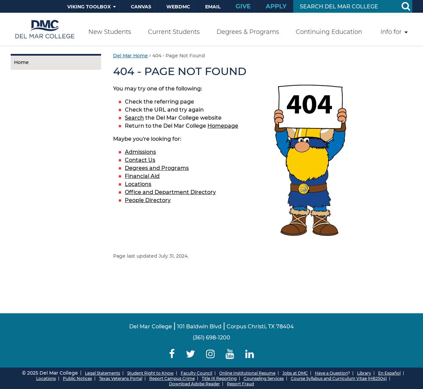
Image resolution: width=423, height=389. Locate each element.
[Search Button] (405, 6)
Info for (391, 32)
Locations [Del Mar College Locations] (46, 378)
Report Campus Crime (172, 378)
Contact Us (140, 160)
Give (243, 6)
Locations (138, 184)
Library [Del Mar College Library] (364, 373)
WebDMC (178, 7)
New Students (109, 32)
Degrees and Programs (157, 168)
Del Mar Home (130, 56)
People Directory (148, 200)
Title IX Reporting (219, 378)
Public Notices (77, 378)
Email (213, 7)
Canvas (141, 7)
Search (134, 118)
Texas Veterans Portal (120, 378)
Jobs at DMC (295, 373)
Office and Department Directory (170, 192)
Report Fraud (240, 383)
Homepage (222, 126)
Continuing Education (329, 32)
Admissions (140, 152)
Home (21, 62)
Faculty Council (196, 373)
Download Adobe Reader (194, 383)
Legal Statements (102, 373)
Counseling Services (264, 378)
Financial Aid (142, 176)
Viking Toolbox (89, 7)
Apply (276, 6)
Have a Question (331, 373)
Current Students (174, 32)
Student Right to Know (150, 373)
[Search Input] (345, 6)
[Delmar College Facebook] (172, 354)
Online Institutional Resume (247, 373)
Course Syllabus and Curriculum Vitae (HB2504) (339, 378)
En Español (389, 373)
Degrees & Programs (248, 32)
